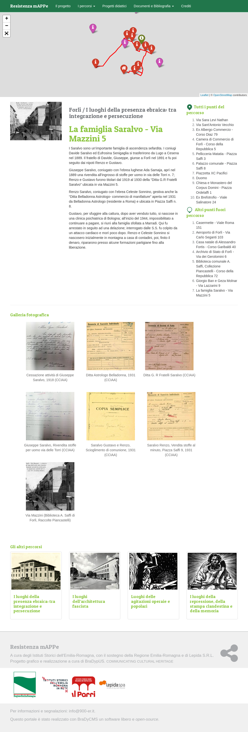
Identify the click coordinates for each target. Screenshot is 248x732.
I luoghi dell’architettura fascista (88, 601)
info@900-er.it (81, 711)
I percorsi (86, 6)
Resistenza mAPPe (29, 5)
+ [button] (6, 18)
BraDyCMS (88, 719)
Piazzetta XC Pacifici (211, 173)
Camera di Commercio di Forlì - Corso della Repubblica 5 (215, 144)
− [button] (6, 26)
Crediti (186, 6)
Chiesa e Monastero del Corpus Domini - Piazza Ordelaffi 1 (214, 187)
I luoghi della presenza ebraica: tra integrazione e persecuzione (122, 112)
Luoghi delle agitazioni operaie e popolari (150, 601)
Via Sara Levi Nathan (212, 120)
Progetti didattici (114, 6)
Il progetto (62, 6)
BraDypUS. (129, 661)
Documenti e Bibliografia (154, 6)
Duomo (201, 178)
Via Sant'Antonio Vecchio (215, 125)
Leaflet (205, 95)
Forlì (75, 109)
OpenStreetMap (222, 95)
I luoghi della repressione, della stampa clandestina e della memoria (211, 603)
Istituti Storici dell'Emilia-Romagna (63, 655)
